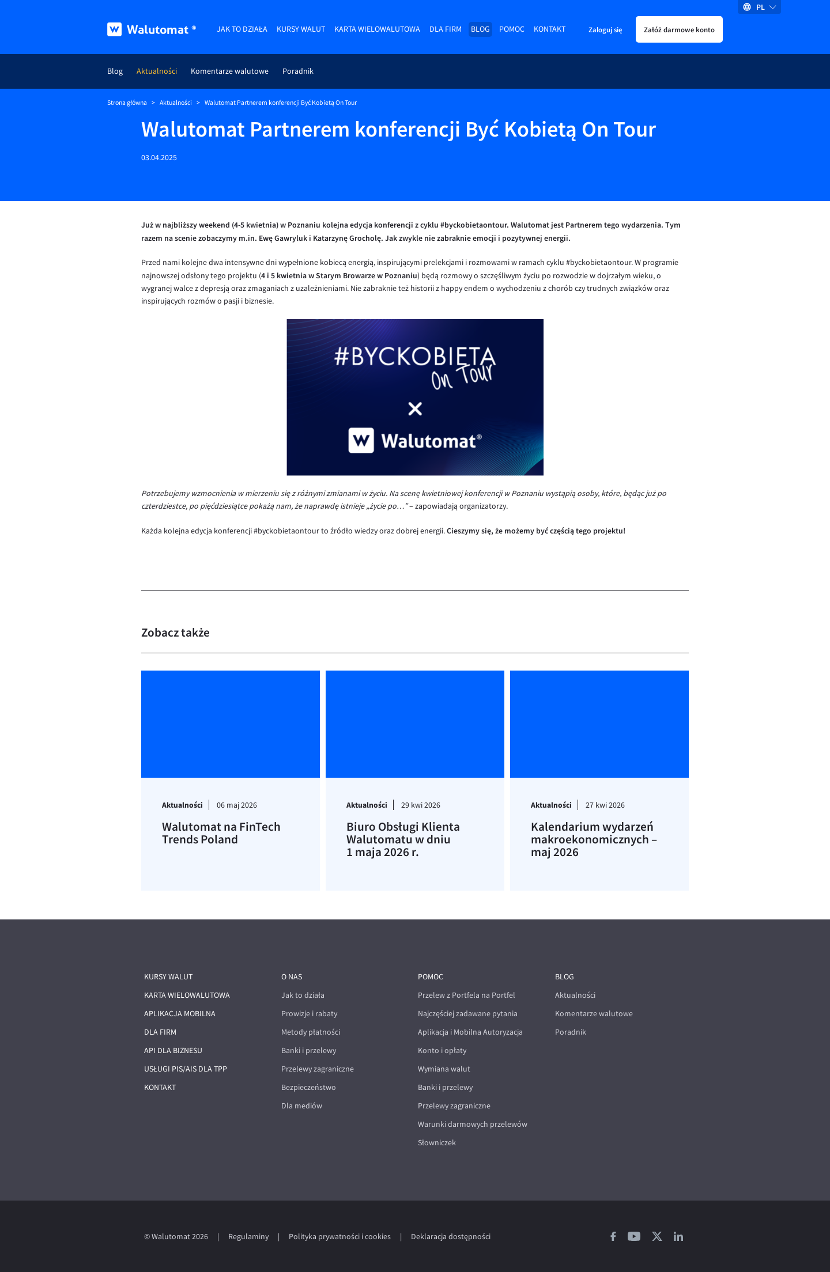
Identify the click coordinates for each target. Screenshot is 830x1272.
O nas (291, 977)
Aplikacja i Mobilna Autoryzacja (470, 1032)
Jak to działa (242, 29)
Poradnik (298, 71)
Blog (480, 29)
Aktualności (157, 71)
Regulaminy (248, 1236)
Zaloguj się (605, 29)
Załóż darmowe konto (679, 29)
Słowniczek (437, 1143)
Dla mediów (301, 1106)
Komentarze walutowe (230, 71)
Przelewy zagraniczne (317, 1069)
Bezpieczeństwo (308, 1087)
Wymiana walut (444, 1069)
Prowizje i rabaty (309, 1014)
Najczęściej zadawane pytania (468, 1014)
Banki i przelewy (308, 1050)
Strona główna (127, 103)
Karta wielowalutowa (377, 29)
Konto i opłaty (442, 1050)
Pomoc (512, 29)
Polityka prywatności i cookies (340, 1236)
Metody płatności (310, 1032)
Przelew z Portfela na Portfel (466, 995)
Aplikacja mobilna (180, 1014)
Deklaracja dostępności (451, 1236)
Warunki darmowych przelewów (472, 1124)
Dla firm (445, 29)
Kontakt (549, 29)
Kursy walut (301, 29)
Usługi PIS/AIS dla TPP (185, 1069)
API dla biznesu (173, 1050)
